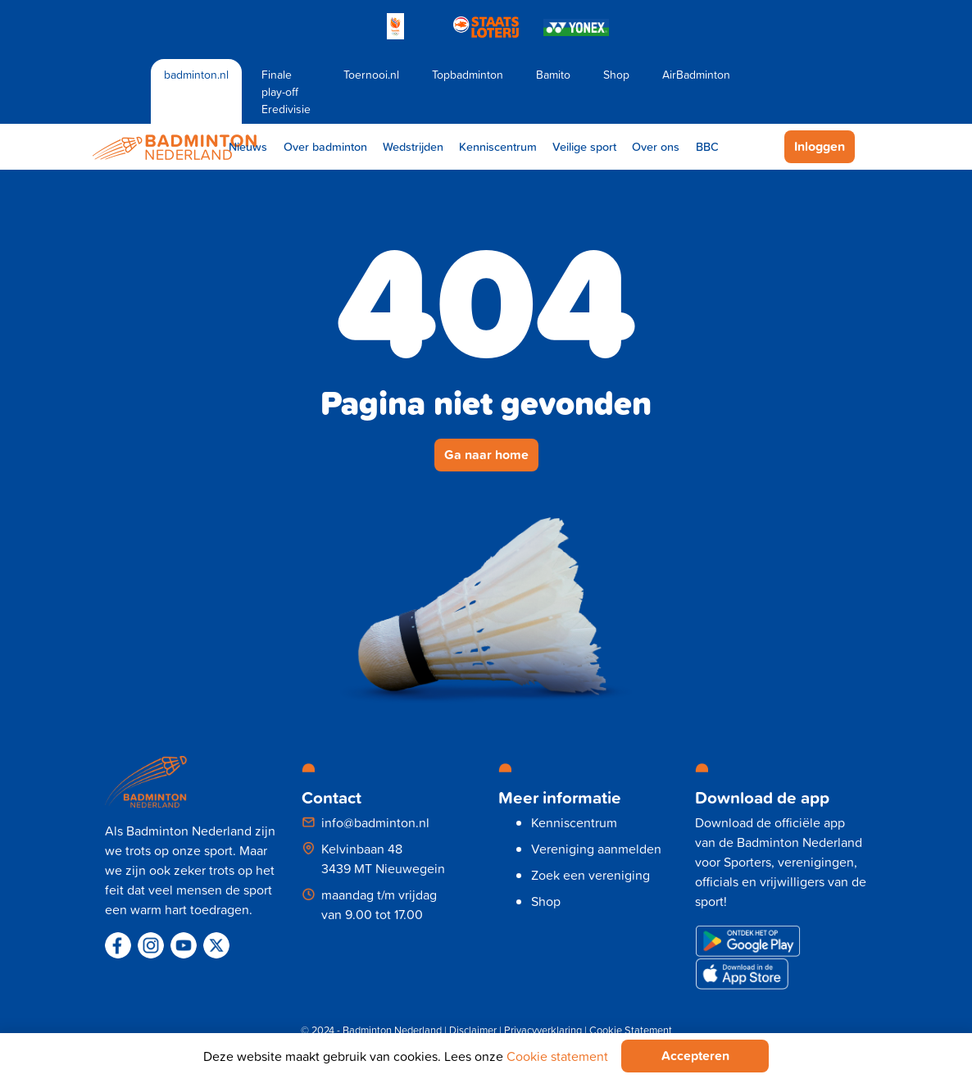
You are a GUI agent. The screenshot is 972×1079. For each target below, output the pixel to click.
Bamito (553, 74)
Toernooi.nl (371, 74)
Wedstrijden (413, 146)
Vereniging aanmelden (596, 849)
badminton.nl (196, 74)
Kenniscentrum (498, 146)
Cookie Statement (630, 1029)
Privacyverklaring (543, 1029)
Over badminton (325, 146)
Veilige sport (584, 146)
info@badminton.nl (375, 822)
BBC (707, 146)
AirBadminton (696, 74)
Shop (616, 74)
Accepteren (695, 1055)
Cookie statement (557, 1056)
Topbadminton (467, 74)
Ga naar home (486, 454)
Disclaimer (473, 1029)
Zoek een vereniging (590, 875)
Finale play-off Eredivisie (286, 91)
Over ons (655, 146)
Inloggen (819, 146)
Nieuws (248, 146)
